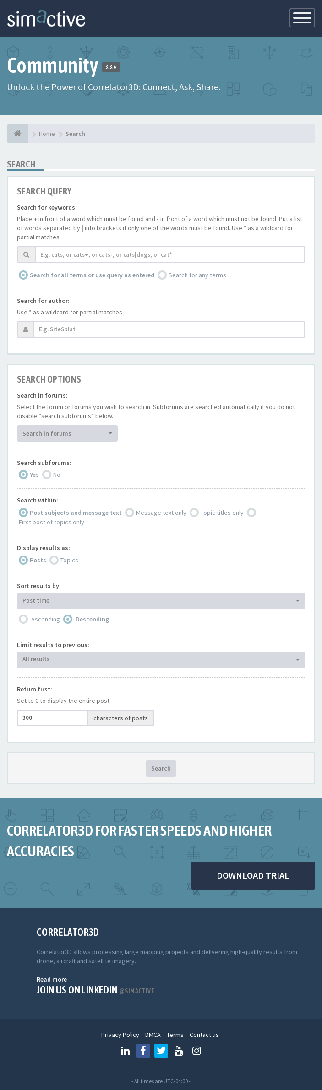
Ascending (45, 619)
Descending (92, 619)
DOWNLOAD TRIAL (253, 875)
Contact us (204, 1035)
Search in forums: (42, 395)
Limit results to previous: (53, 645)
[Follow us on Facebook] (143, 1051)
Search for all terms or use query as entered (92, 275)
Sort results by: (39, 586)
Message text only (161, 512)
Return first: (34, 689)
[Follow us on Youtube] (179, 1051)
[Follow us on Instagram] (197, 1051)
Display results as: (43, 548)
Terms (175, 1035)
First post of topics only (51, 522)
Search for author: (43, 301)
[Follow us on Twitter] (161, 1051)
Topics (69, 560)
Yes (34, 474)
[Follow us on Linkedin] (125, 1051)
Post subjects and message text (76, 512)
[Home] (17, 133)
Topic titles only (222, 512)
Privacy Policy (120, 1035)
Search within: (37, 500)
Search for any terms (197, 275)
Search (161, 768)
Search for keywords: (47, 207)
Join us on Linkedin (95, 990)
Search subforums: (44, 463)
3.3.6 (111, 67)
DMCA (153, 1035)
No (56, 474)
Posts (38, 560)
